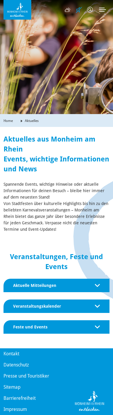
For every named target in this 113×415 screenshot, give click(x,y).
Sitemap (12, 387)
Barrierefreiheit (20, 398)
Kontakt (11, 354)
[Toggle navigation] (102, 9)
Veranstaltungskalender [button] (56, 306)
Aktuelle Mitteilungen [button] (56, 285)
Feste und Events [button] (56, 327)
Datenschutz (16, 365)
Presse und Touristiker (26, 376)
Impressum (15, 409)
